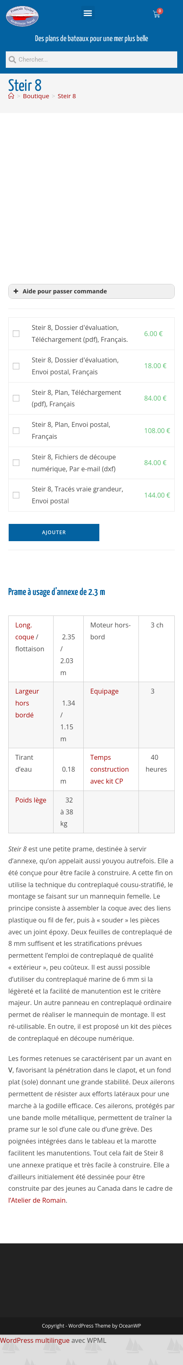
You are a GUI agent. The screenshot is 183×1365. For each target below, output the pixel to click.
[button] (88, 12)
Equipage (104, 691)
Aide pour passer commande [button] (59, 291)
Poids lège (31, 800)
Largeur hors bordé (27, 703)
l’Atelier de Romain (37, 1200)
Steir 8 (67, 96)
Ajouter (54, 532)
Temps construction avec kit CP (109, 769)
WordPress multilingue (35, 1340)
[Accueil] (11, 96)
